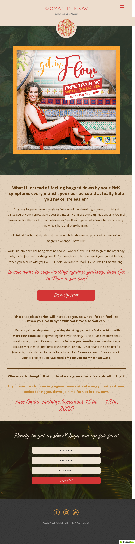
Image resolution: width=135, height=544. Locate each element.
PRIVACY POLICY (80, 522)
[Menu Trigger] (123, 7)
